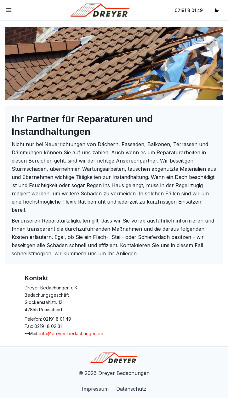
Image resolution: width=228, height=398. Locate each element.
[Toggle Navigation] (9, 10)
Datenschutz (131, 389)
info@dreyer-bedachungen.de (71, 333)
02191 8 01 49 (57, 319)
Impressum (95, 389)
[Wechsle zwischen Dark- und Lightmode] (216, 10)
